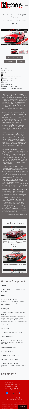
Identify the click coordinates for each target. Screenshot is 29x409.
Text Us (23, 407)
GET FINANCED (10, 61)
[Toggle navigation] (26, 5)
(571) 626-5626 (9, 382)
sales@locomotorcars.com (12, 384)
